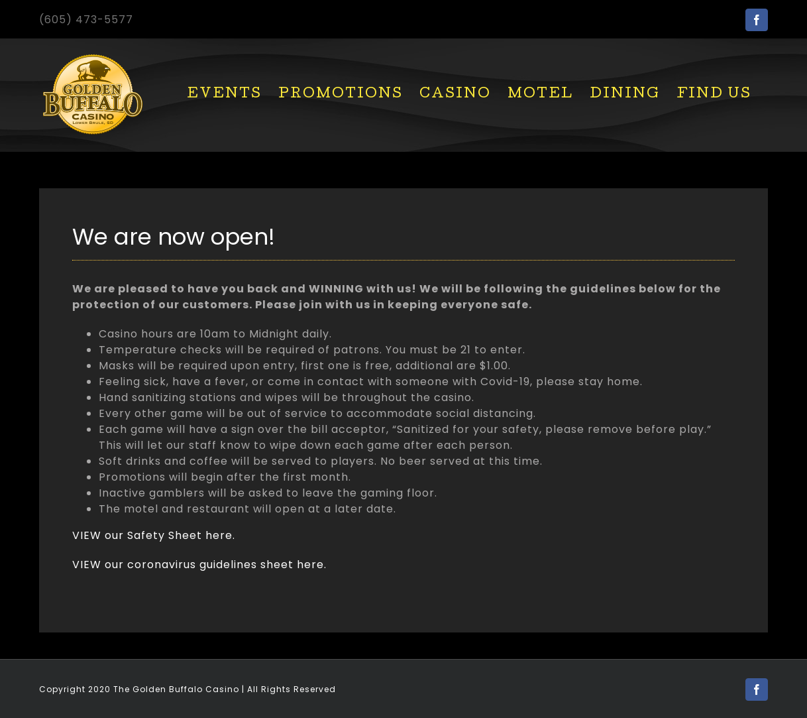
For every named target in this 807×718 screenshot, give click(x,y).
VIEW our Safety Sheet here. (153, 535)
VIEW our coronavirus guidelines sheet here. (199, 564)
